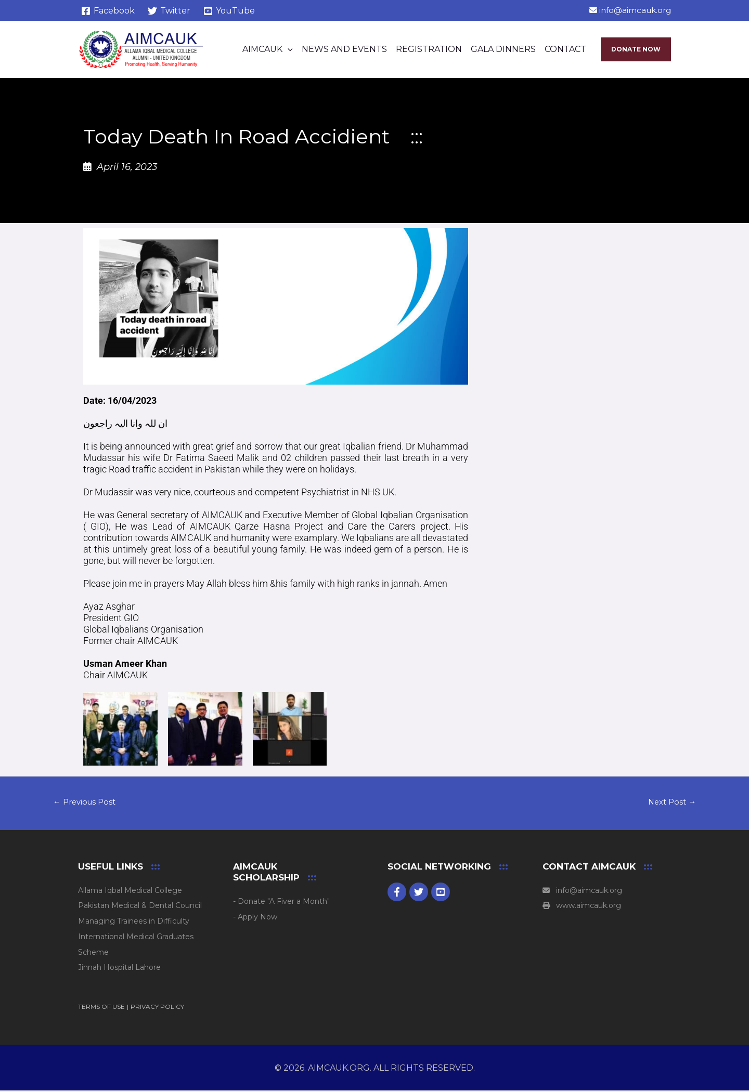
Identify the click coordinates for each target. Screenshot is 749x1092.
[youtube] (440, 893)
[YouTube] (229, 11)
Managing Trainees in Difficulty (133, 922)
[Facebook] (108, 11)
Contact (565, 49)
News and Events (344, 49)
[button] (287, 49)
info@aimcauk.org (630, 10)
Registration (429, 49)
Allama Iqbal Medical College (130, 892)
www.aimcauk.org (582, 907)
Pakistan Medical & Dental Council (140, 907)
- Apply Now (255, 918)
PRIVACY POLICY (157, 1008)
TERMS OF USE (101, 1008)
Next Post (670, 803)
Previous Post (87, 803)
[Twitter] (169, 11)
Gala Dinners (503, 49)
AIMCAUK (267, 49)
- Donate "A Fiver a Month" (281, 902)
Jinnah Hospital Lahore (119, 969)
